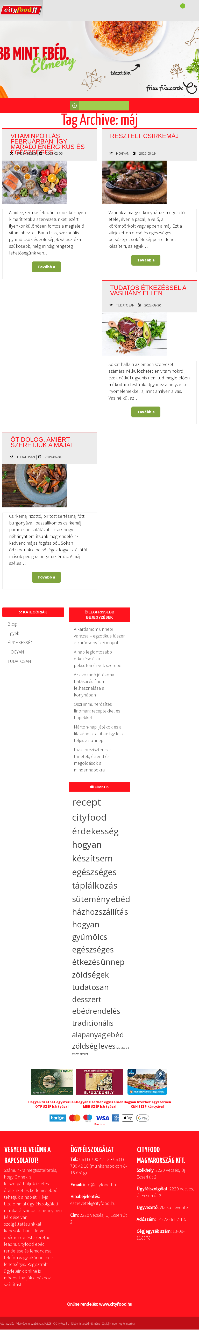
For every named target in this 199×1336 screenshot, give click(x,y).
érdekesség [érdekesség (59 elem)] (95, 831)
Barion (99, 1124)
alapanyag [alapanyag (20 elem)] (89, 1034)
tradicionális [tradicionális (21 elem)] (92, 1023)
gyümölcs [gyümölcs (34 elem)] (89, 937)
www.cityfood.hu (115, 1304)
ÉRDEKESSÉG (26, 153)
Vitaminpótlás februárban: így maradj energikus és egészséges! (49, 143)
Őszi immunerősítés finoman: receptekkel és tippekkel (97, 710)
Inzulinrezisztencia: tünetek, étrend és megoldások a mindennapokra (92, 760)
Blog (12, 624)
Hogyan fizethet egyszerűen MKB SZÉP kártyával (99, 1104)
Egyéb (13, 633)
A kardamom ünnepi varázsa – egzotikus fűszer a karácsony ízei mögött (99, 636)
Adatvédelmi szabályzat (30, 1323)
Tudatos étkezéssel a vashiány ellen (147, 290)
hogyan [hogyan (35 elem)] (86, 924)
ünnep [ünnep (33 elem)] (113, 962)
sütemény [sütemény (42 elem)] (91, 898)
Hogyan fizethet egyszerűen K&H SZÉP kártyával (147, 1104)
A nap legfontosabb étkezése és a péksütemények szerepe (97, 658)
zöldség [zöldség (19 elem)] (85, 1046)
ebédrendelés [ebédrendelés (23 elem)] (96, 1011)
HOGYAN (122, 153)
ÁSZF (48, 1323)
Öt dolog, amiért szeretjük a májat (43, 442)
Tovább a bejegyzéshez (48, 268)
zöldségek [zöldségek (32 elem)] (90, 974)
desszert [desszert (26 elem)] (86, 999)
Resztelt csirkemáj (146, 135)
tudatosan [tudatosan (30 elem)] (90, 987)
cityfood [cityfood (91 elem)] (89, 817)
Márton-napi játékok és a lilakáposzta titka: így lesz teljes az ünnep (99, 733)
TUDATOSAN (125, 305)
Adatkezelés (7, 1323)
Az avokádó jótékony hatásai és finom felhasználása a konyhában (94, 685)
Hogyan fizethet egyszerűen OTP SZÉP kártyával (52, 1104)
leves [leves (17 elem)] (107, 1046)
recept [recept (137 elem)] (86, 801)
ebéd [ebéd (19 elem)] (115, 1034)
